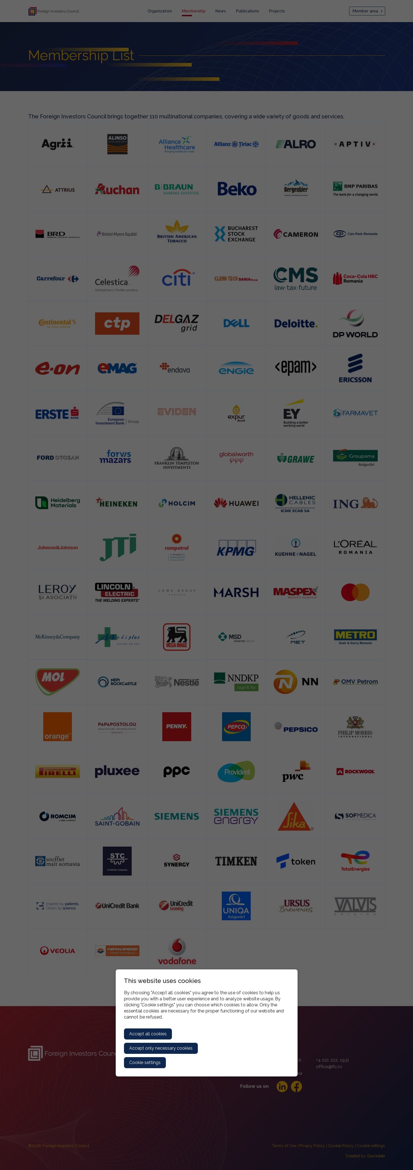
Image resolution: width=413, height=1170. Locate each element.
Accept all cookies (148, 1033)
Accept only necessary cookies (161, 1048)
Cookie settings (145, 1062)
